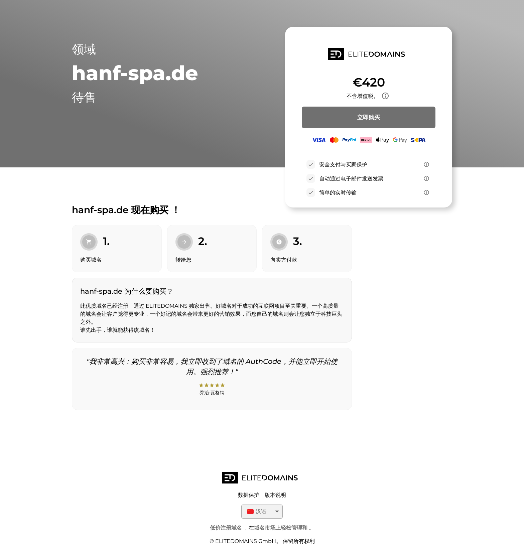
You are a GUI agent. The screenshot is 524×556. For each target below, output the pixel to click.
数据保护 (248, 495)
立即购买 (368, 117)
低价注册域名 (226, 528)
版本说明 (275, 495)
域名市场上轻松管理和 (280, 528)
